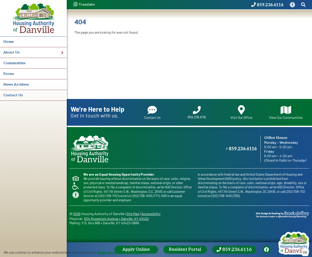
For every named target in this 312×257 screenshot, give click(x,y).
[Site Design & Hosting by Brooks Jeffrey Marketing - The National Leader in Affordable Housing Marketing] (282, 214)
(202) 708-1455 (142, 195)
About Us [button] (33, 52)
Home (8, 42)
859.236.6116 (197, 112)
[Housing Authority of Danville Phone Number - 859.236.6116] (266, 4)
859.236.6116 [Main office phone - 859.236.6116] (243, 149)
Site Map (132, 214)
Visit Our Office (241, 112)
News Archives (16, 84)
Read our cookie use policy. (119, 252)
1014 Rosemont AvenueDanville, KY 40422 (116, 218)
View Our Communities (286, 112)
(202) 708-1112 (108, 195)
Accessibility (150, 214)
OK (305, 252)
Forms (8, 74)
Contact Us (13, 95)
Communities (14, 63)
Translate (84, 4)
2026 (77, 214)
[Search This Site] (303, 4)
